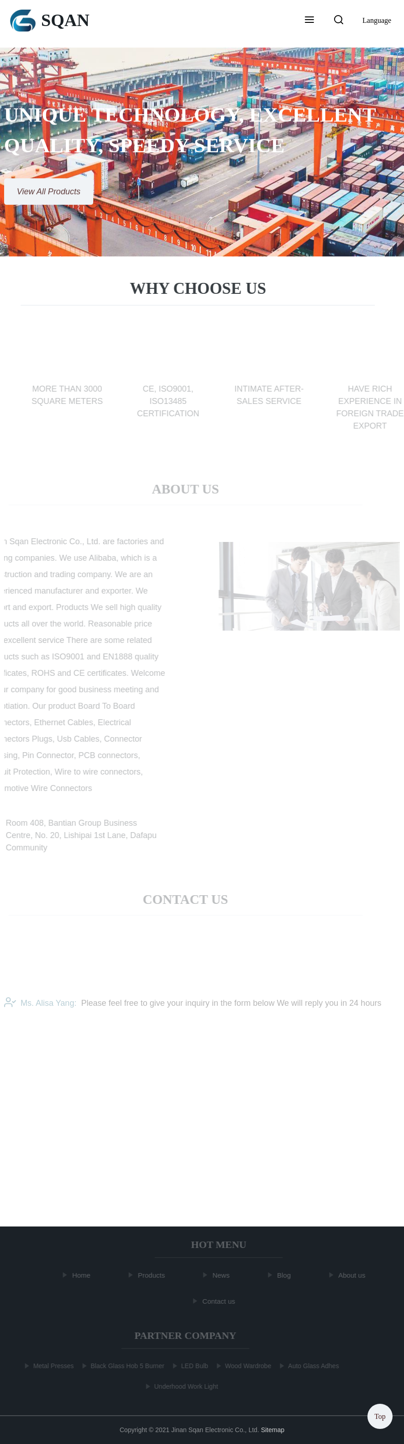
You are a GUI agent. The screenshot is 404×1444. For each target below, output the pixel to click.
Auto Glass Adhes (312, 1366)
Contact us (219, 1301)
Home (82, 1275)
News (222, 1275)
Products (152, 1275)
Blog (285, 1275)
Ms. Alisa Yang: (40, 1005)
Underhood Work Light (185, 1386)
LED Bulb (193, 1366)
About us (352, 1275)
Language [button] (376, 20)
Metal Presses (52, 1366)
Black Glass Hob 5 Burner (126, 1366)
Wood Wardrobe (247, 1366)
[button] (309, 20)
